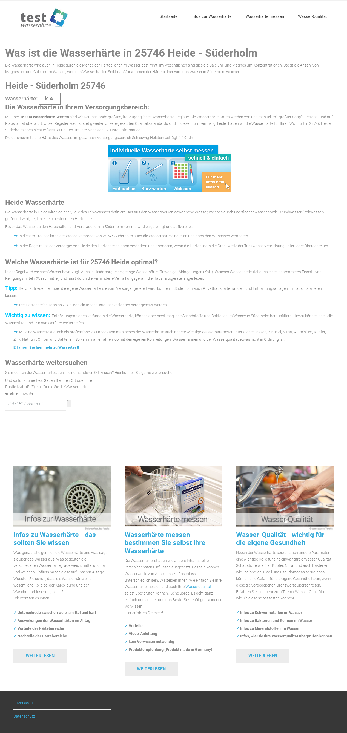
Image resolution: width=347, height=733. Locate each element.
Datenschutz (24, 716)
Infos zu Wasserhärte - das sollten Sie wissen (54, 539)
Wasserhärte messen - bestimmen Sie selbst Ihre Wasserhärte (165, 543)
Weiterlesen (40, 655)
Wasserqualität (198, 586)
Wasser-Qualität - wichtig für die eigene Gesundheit (280, 539)
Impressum (23, 702)
